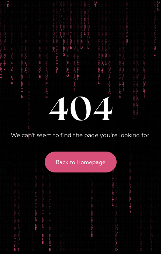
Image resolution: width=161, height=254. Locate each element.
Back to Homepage (80, 162)
